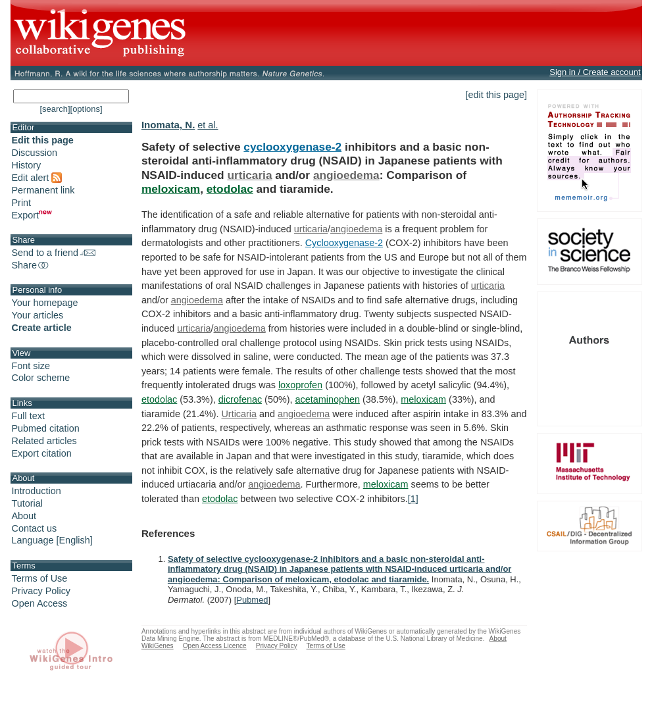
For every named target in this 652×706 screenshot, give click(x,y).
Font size (31, 366)
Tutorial (27, 503)
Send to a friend (54, 252)
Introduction (36, 491)
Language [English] (52, 540)
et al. (207, 125)
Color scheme (41, 377)
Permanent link (43, 190)
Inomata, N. (168, 124)
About (24, 516)
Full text (28, 416)
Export (32, 215)
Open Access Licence (215, 645)
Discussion (35, 152)
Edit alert (37, 177)
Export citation (42, 453)
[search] (54, 109)
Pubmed (252, 600)
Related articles (44, 441)
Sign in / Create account (594, 72)
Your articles (38, 315)
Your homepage (45, 302)
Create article (42, 327)
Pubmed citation (46, 428)
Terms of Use (40, 578)
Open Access (40, 603)
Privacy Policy (41, 591)
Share (31, 265)
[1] (413, 498)
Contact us (34, 528)
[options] (86, 109)
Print (22, 202)
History (26, 165)
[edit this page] (497, 94)
